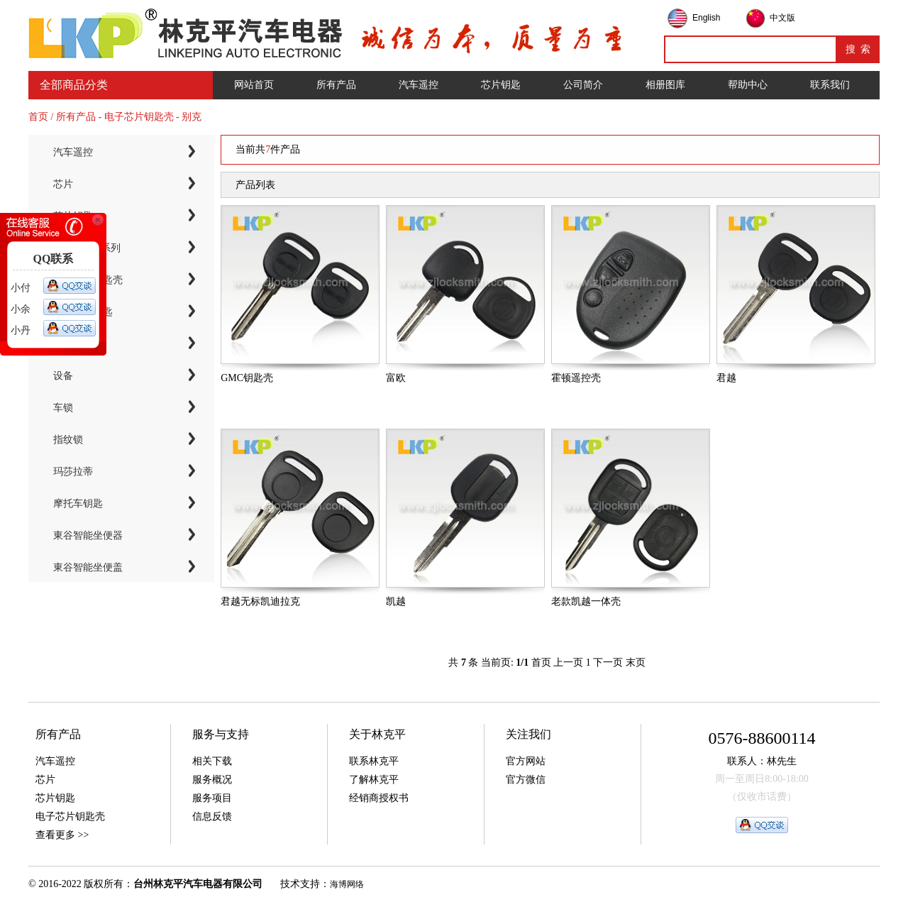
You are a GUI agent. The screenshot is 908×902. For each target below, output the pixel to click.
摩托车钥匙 (78, 503)
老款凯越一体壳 (586, 601)
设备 (63, 375)
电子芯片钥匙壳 (88, 280)
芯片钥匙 (501, 84)
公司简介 (583, 84)
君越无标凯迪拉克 (260, 601)
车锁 (63, 407)
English (706, 18)
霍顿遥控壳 (576, 378)
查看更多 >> (62, 835)
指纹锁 (68, 439)
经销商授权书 (379, 798)
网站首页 (254, 84)
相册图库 (665, 84)
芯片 (63, 184)
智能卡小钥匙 (83, 312)
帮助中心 (748, 84)
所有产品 (336, 84)
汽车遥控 (418, 84)
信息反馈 (212, 816)
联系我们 (830, 84)
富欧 (396, 378)
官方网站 (526, 761)
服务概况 (212, 779)
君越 (726, 378)
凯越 (396, 601)
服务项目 (212, 798)
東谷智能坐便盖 (88, 567)
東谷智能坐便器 (88, 535)
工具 (63, 344)
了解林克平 (374, 779)
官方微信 (526, 779)
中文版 (782, 18)
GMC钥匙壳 (247, 378)
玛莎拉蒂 (73, 471)
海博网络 (347, 884)
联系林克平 (374, 761)
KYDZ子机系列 (87, 248)
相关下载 (212, 761)
